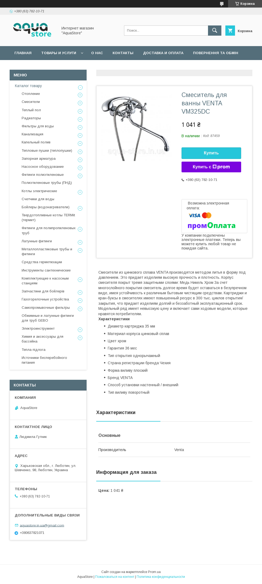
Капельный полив (36, 142)
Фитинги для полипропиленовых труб (49, 230)
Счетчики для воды (38, 199)
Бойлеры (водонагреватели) (46, 207)
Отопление (31, 94)
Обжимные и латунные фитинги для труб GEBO (48, 318)
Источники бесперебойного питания (44, 360)
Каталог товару (28, 86)
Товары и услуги (58, 53)
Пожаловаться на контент (114, 577)
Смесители (31, 102)
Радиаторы (31, 118)
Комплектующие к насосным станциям (45, 280)
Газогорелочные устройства (45, 299)
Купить (211, 153)
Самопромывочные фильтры (46, 308)
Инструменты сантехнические (46, 270)
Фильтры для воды (38, 126)
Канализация (32, 134)
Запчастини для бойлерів (43, 291)
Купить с (211, 167)
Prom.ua (154, 572)
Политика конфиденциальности (161, 577)
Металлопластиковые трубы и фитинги (47, 251)
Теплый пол (31, 110)
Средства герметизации (42, 262)
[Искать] (214, 30)
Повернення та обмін (215, 53)
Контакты (123, 53)
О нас (97, 53)
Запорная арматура (39, 159)
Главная (23, 53)
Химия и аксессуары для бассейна (42, 338)
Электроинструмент (38, 328)
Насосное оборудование (43, 167)
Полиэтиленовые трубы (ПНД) (47, 183)
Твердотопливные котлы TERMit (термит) (48, 217)
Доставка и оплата (163, 53)
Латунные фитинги (37, 241)
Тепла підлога (33, 350)
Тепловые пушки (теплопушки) (47, 150)
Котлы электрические (39, 191)
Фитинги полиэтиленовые (43, 175)
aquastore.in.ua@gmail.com (42, 525)
